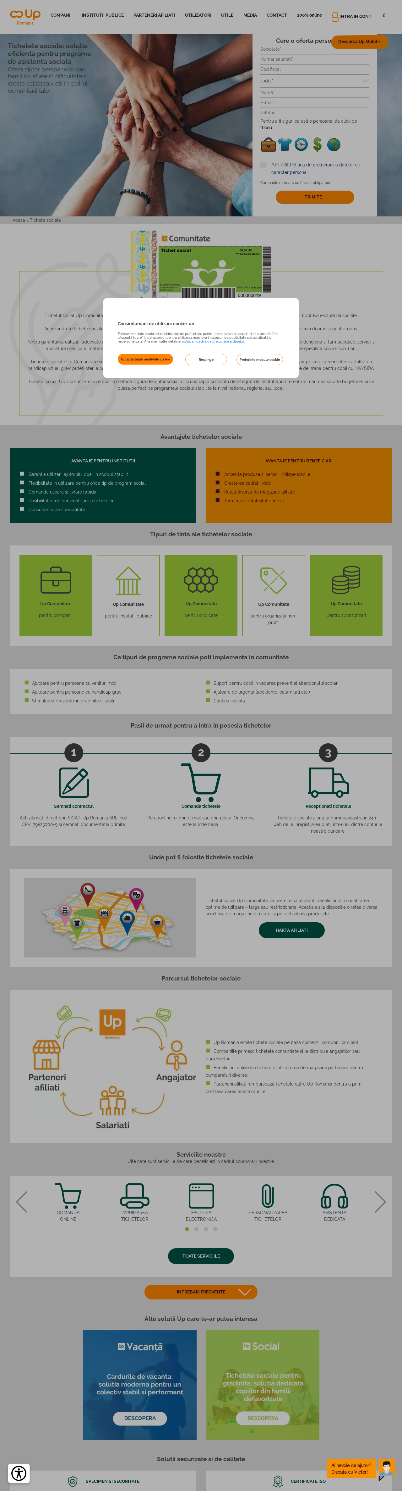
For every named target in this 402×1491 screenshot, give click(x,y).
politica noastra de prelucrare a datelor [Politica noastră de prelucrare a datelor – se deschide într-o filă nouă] (213, 341)
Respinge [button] (206, 359)
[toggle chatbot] (361, 1468)
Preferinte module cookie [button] (260, 359)
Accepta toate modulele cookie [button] (145, 359)
